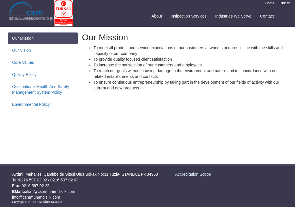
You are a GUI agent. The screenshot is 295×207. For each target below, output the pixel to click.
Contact (267, 16)
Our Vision (21, 50)
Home (270, 3)
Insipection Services (189, 16)
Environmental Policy (31, 104)
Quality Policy (24, 74)
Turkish (284, 3)
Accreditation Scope (193, 174)
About (157, 16)
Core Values (23, 62)
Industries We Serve (233, 16)
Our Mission (23, 38)
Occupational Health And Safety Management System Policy (40, 89)
